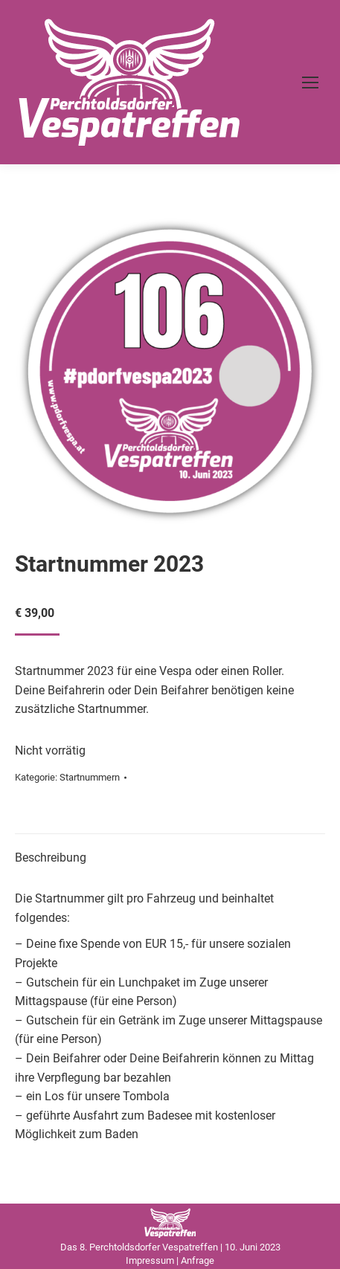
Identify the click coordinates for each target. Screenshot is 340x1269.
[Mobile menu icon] (310, 82)
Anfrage (197, 1260)
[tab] (170, 850)
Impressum (150, 1260)
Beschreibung (50, 857)
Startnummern (90, 777)
